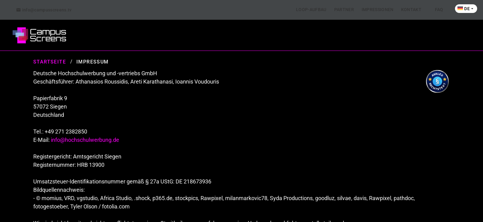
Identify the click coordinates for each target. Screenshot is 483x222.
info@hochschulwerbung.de (85, 140)
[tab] (44, 10)
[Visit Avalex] (437, 91)
